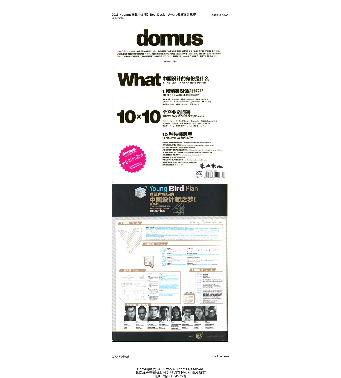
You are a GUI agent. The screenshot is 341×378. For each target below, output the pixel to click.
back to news (220, 15)
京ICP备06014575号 (170, 376)
